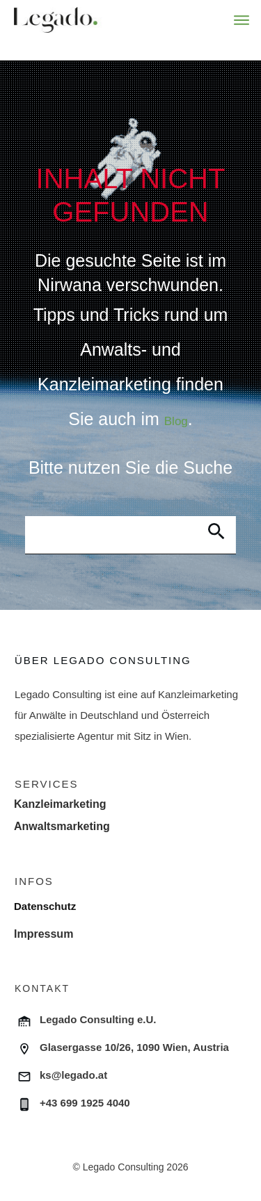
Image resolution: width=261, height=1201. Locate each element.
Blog (176, 421)
